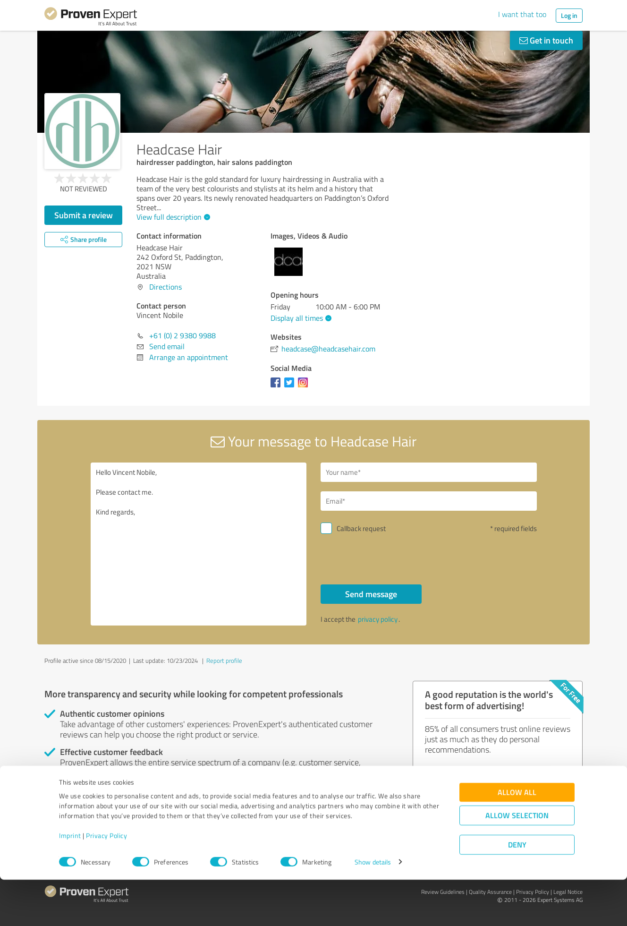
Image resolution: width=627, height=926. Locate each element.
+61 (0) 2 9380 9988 (182, 335)
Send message (371, 594)
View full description (172, 217)
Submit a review (83, 215)
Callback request (361, 528)
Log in (569, 15)
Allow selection (517, 861)
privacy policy (378, 619)
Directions (165, 287)
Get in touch (546, 40)
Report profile (224, 660)
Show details (373, 908)
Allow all (517, 838)
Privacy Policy (106, 881)
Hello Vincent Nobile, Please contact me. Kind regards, (199, 544)
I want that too (522, 14)
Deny (517, 890)
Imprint (70, 881)
